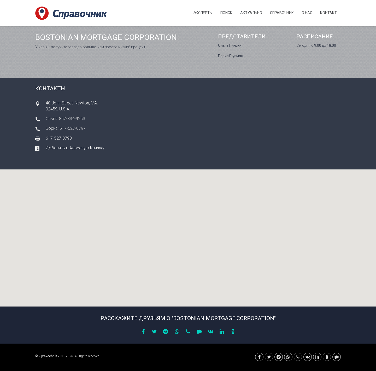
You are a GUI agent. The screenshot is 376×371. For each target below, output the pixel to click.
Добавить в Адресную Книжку (75, 147)
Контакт (328, 13)
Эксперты (203, 13)
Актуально (251, 13)
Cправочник (282, 13)
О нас (307, 13)
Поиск (226, 13)
